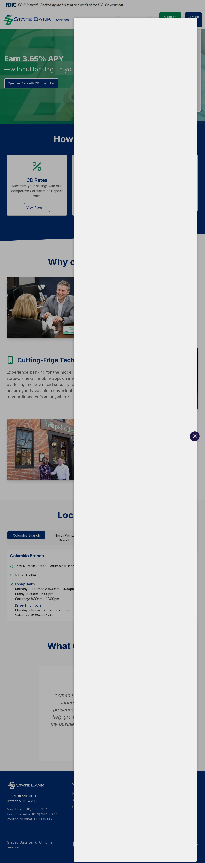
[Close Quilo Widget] (190, 848)
